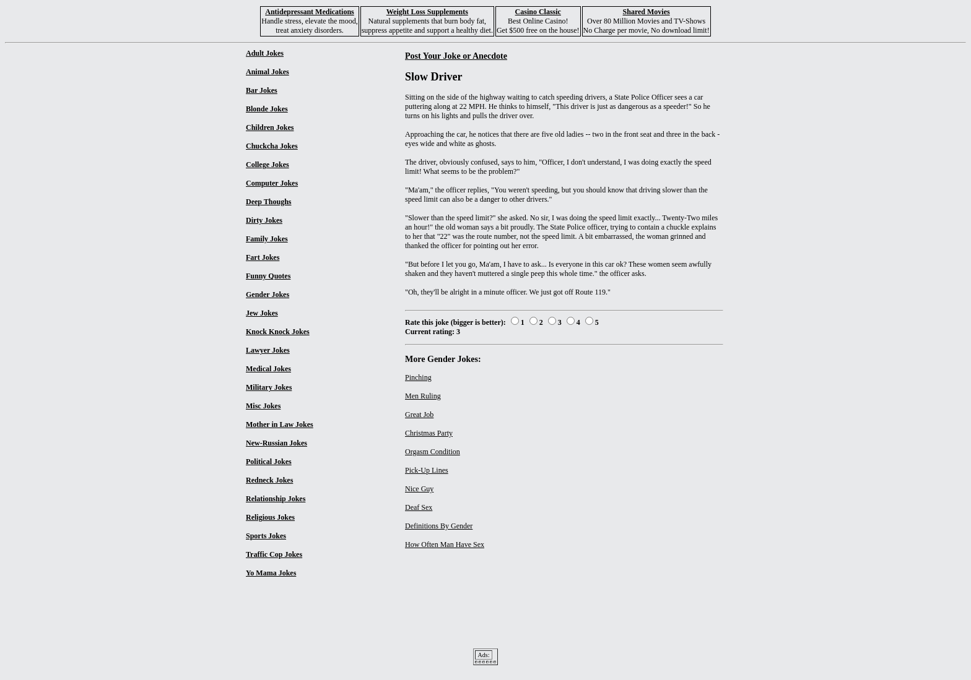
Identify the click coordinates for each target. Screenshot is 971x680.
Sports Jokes (266, 536)
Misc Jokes (263, 406)
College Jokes (267, 164)
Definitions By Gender (438, 526)
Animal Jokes (267, 71)
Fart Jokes (262, 257)
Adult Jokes (265, 53)
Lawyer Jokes (268, 350)
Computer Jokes (272, 183)
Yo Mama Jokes (271, 573)
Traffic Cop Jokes (274, 554)
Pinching (418, 377)
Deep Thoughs (268, 201)
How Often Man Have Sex (444, 544)
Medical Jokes (268, 368)
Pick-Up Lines (426, 470)
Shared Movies (646, 11)
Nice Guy (419, 488)
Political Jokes (269, 461)
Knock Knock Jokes (278, 331)
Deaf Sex (418, 507)
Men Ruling (423, 396)
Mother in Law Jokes (279, 424)
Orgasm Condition (432, 451)
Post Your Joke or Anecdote (456, 56)
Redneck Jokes (269, 480)
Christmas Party (429, 433)
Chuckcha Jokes (272, 146)
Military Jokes (269, 387)
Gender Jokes (267, 294)
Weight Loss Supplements (427, 11)
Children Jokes (270, 127)
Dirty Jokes (264, 220)
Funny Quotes (268, 276)
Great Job (419, 414)
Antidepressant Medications (309, 11)
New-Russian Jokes (276, 443)
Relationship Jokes (275, 498)
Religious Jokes (270, 517)
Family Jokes (267, 239)
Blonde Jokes (267, 109)
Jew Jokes (262, 313)
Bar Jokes (261, 90)
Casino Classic (538, 11)
